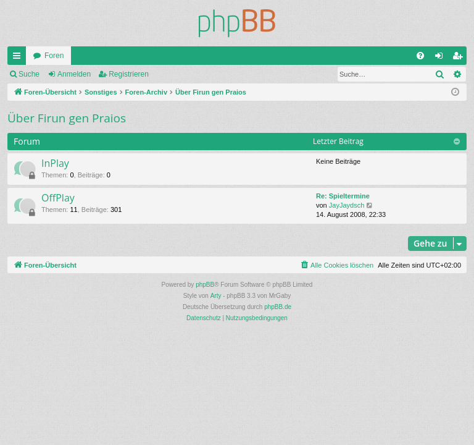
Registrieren (129, 74)
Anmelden (74, 74)
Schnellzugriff (19, 58)
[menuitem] (420, 55)
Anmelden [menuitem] (441, 58)
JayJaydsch (346, 205)
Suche (29, 74)
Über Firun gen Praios (66, 118)
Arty (216, 295)
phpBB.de (277, 306)
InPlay (55, 163)
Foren (54, 55)
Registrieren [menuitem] (460, 58)
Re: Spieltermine (343, 196)
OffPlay (58, 198)
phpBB (205, 284)
